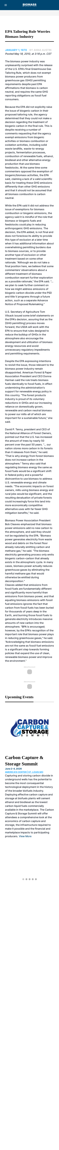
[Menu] (5, 5)
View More (25, 836)
